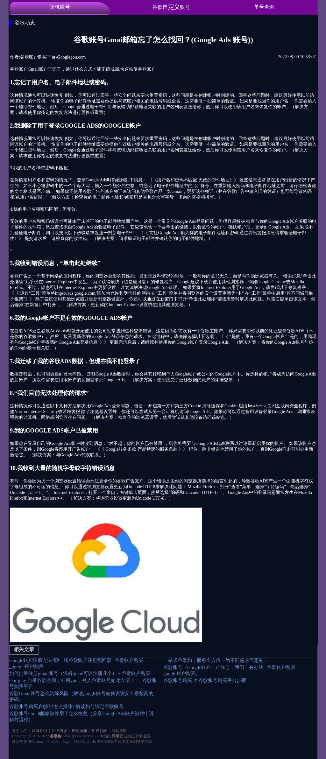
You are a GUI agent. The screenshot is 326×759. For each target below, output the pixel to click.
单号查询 (264, 7)
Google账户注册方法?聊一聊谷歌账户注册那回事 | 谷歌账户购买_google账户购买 (76, 663)
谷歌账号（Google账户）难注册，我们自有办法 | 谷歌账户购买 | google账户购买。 (230, 670)
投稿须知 (79, 730)
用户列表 (99, 730)
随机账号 (60, 7)
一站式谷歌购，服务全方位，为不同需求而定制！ (215, 660)
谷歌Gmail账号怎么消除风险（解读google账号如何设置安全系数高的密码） (81, 696)
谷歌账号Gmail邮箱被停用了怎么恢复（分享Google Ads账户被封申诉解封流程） (81, 716)
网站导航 (118, 730)
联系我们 (39, 730)
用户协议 (59, 730)
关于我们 (20, 730)
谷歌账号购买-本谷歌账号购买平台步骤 (204, 680)
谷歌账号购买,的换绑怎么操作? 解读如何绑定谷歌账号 (66, 706)
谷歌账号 (171, 7)
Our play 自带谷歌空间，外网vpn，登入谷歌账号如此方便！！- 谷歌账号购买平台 (83, 683)
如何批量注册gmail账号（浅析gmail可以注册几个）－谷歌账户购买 (79, 673)
